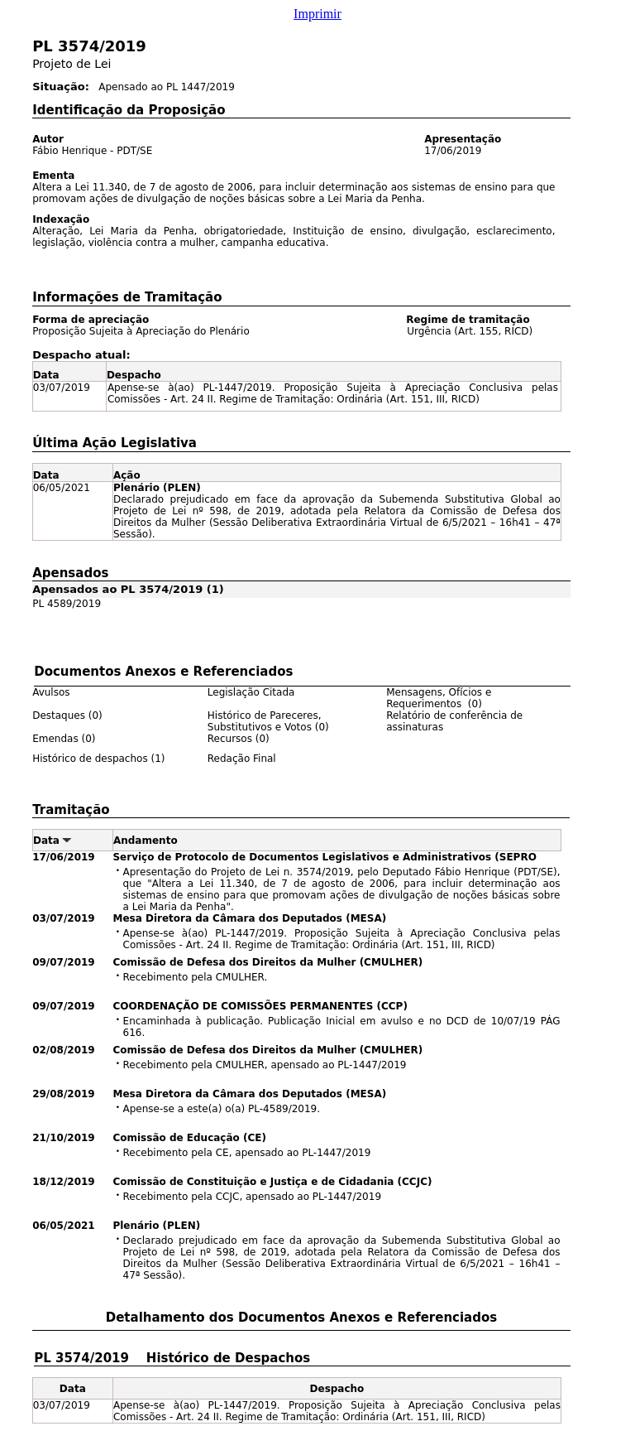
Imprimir (317, 14)
